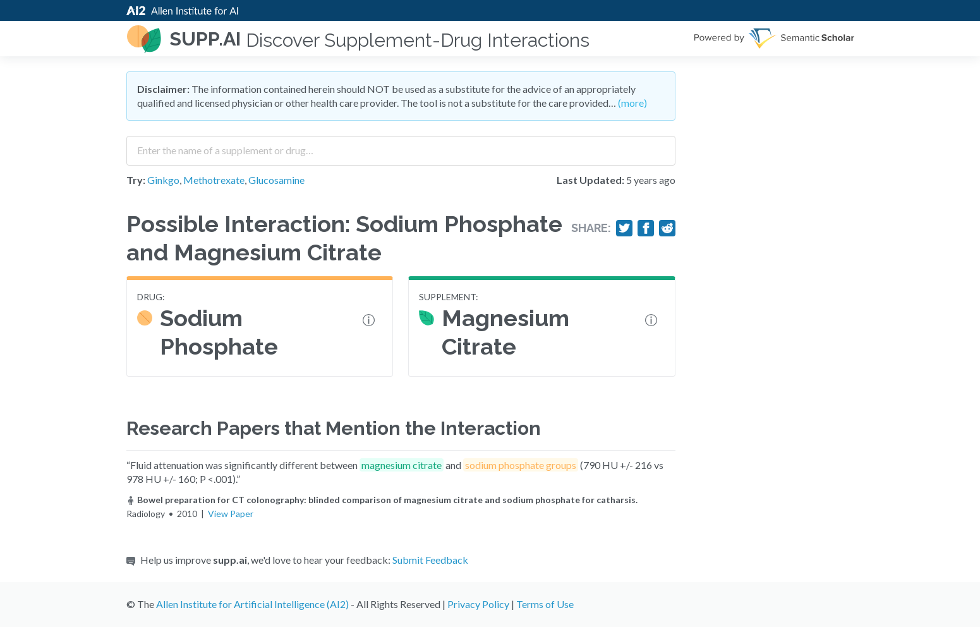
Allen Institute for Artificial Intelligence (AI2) (252, 604)
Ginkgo (163, 180)
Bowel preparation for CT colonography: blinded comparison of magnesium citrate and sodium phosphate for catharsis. (382, 499)
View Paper (230, 513)
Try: (135, 180)
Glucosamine (276, 180)
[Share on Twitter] (624, 228)
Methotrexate (214, 180)
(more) (632, 103)
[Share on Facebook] (645, 228)
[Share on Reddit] (667, 228)
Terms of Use (545, 604)
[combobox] (400, 146)
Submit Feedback (430, 560)
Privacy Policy (478, 604)
